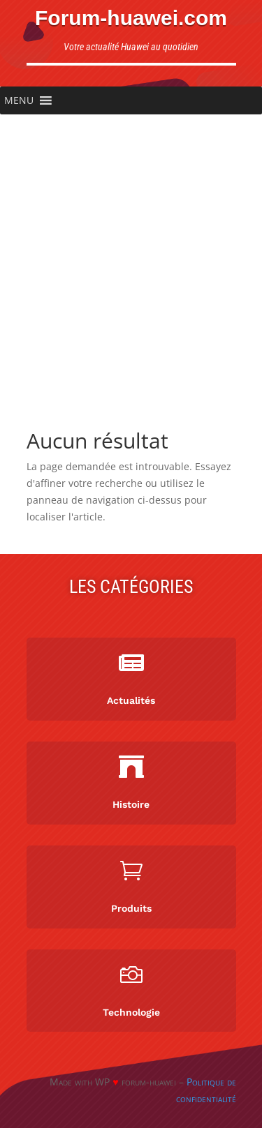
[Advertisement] (131, 252)
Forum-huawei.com (131, 17)
